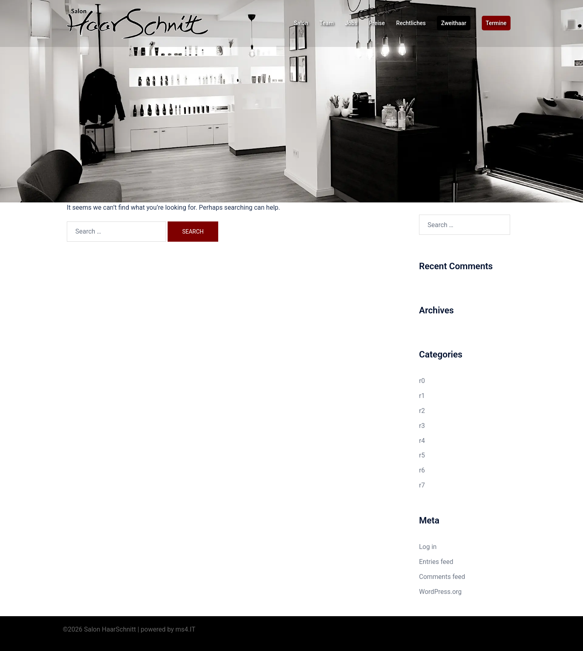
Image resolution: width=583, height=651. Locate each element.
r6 (422, 470)
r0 (422, 381)
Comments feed (442, 577)
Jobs (351, 23)
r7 (422, 485)
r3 (422, 426)
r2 (422, 411)
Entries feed (436, 562)
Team (326, 23)
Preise (377, 23)
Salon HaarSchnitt (110, 629)
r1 (422, 396)
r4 (422, 441)
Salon (301, 23)
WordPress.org (440, 592)
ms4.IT (185, 629)
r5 (422, 455)
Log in (427, 547)
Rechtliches (411, 23)
